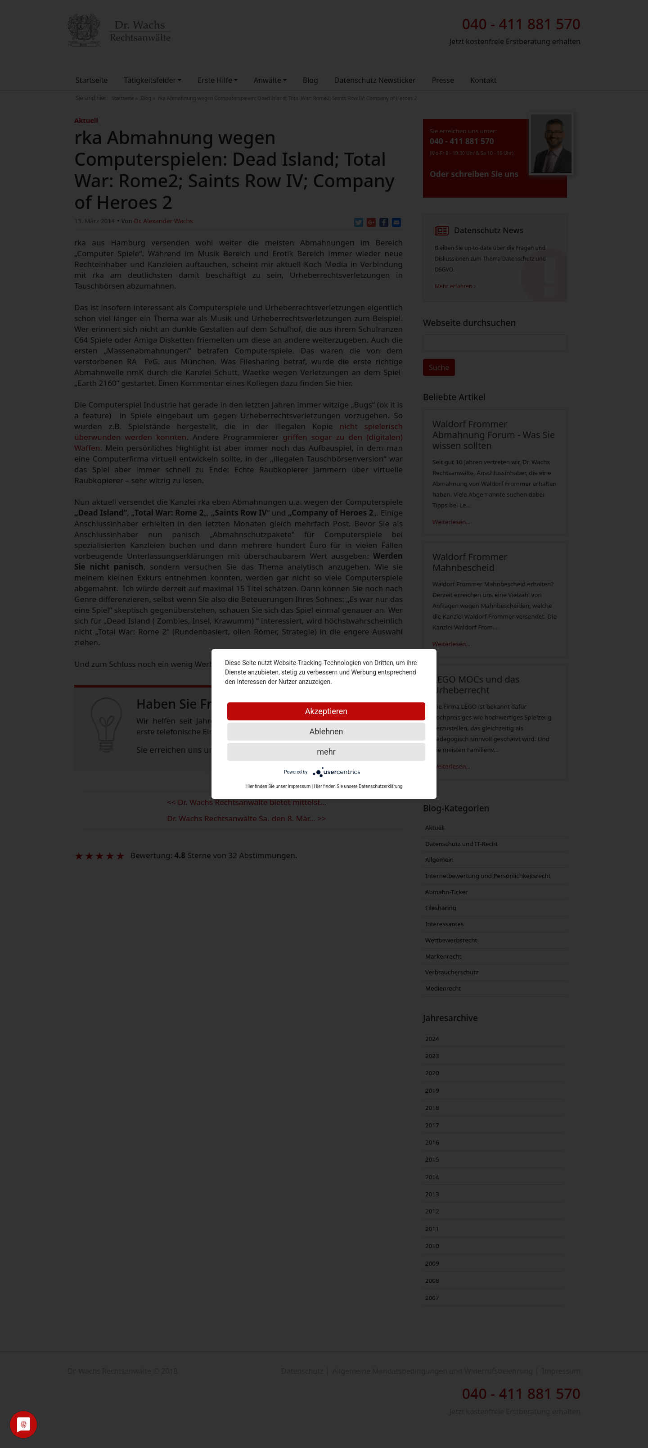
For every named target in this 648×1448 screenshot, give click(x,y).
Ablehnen (326, 731)
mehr (326, 751)
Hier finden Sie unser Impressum (278, 786)
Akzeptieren (326, 711)
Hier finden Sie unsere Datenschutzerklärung (358, 786)
